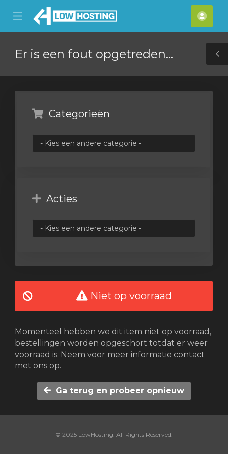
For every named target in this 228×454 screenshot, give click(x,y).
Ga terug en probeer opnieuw (114, 391)
